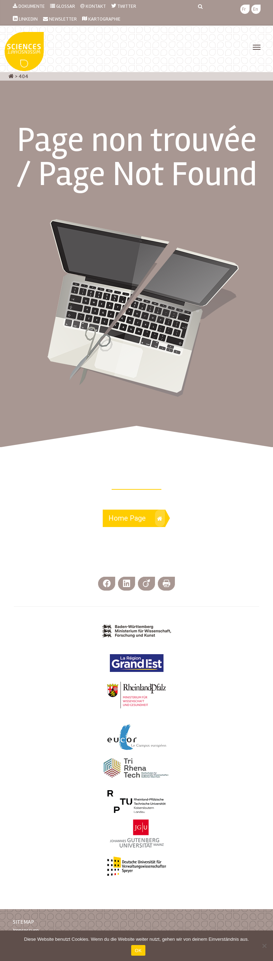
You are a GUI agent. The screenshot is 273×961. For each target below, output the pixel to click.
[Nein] (264, 945)
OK (138, 950)
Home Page (136, 518)
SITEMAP (23, 921)
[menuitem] (244, 9)
